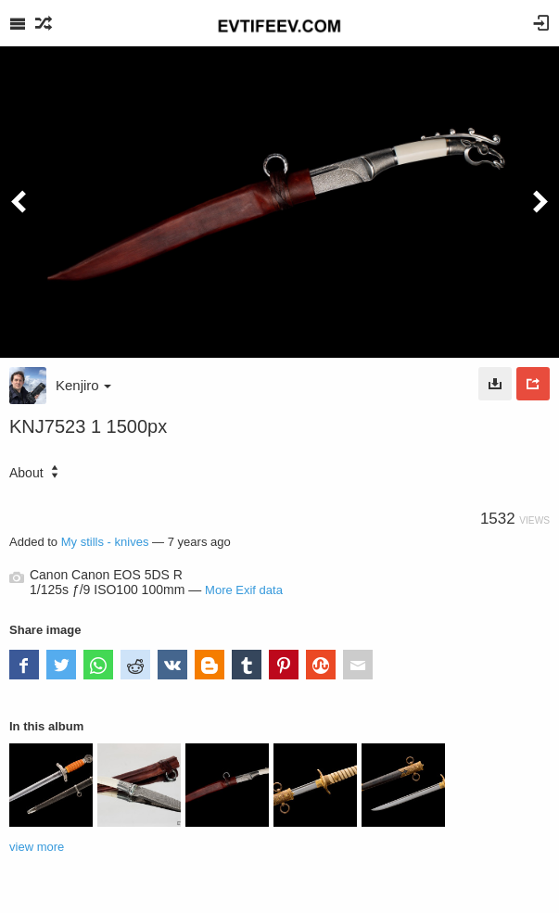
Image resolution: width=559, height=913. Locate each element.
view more (36, 847)
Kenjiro (83, 385)
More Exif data (244, 590)
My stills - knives (105, 542)
